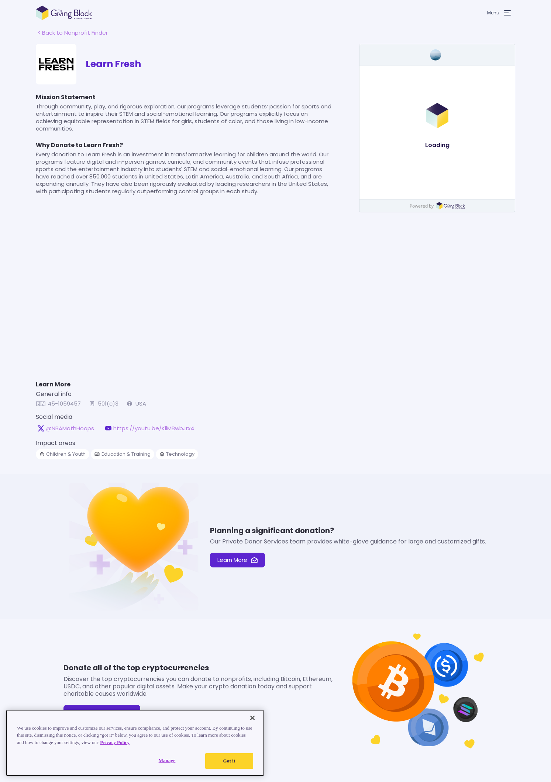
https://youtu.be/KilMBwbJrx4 (153, 428)
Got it (229, 761)
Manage (167, 760)
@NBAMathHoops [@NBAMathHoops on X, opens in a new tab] (70, 428)
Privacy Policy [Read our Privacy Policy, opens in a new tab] (115, 742)
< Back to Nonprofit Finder (73, 33)
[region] (135, 743)
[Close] (252, 718)
